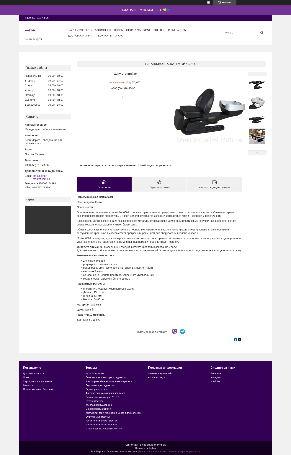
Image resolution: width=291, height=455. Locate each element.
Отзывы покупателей (160, 373)
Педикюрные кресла (97, 389)
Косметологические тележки (101, 424)
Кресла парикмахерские (99, 404)
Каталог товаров (95, 373)
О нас (119, 35)
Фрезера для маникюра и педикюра (105, 393)
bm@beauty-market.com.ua (41, 177)
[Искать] (262, 32)
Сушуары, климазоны (98, 416)
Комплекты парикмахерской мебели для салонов (113, 412)
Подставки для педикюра (100, 385)
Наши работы (176, 30)
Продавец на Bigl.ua (145, 448)
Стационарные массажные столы (104, 428)
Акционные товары (109, 30)
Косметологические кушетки (101, 420)
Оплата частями (138, 30)
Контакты (105, 35)
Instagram (215, 377)
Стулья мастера (95, 401)
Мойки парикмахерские (99, 409)
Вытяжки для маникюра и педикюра (106, 377)
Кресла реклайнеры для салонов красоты (109, 381)
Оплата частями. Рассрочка (38, 389)
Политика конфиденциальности (184, 451)
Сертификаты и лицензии (37, 381)
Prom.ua (161, 445)
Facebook (215, 373)
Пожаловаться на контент (152, 451)
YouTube (215, 381)
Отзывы (158, 30)
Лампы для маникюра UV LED (102, 397)
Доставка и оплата (81, 35)
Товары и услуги (77, 30)
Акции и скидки (156, 377)
